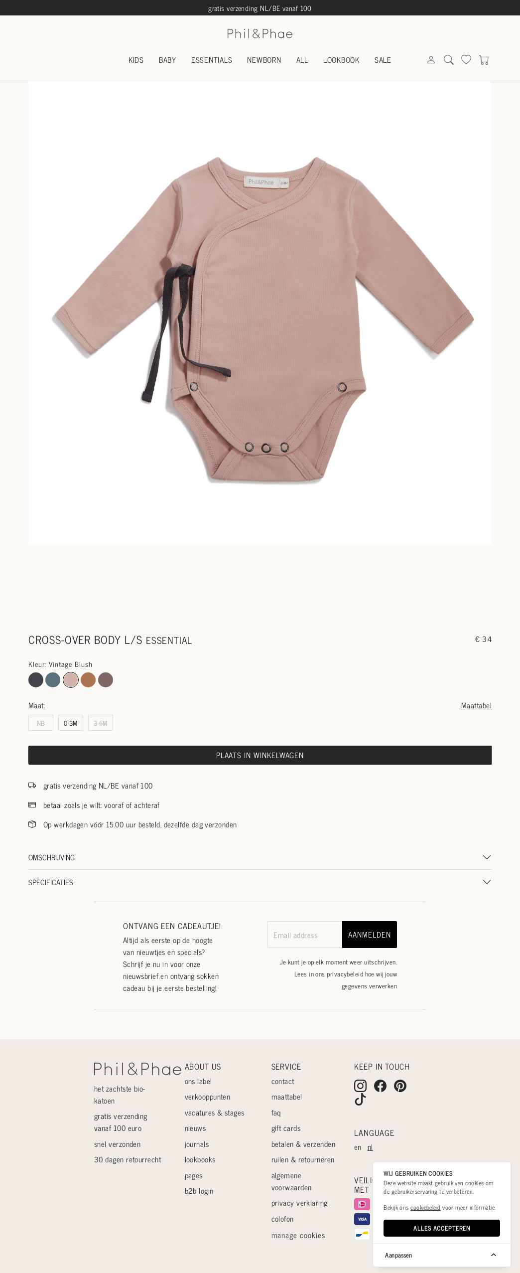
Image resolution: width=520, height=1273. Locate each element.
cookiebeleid (425, 1207)
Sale (383, 59)
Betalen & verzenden (303, 1143)
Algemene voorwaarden (291, 1181)
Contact (282, 1081)
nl (370, 1146)
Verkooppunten (208, 1096)
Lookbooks (200, 1159)
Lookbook (341, 59)
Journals (197, 1143)
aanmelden (369, 934)
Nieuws (195, 1127)
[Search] (431, 60)
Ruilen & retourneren (303, 1159)
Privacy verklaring (299, 1202)
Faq (276, 1112)
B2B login (199, 1190)
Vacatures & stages (215, 1112)
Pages (194, 1175)
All (302, 59)
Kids (136, 59)
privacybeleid (345, 973)
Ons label (198, 1081)
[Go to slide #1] (235, 582)
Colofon (282, 1218)
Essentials (212, 59)
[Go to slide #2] (284, 582)
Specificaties (50, 882)
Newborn (264, 59)
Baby (167, 59)
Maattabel (476, 705)
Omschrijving (51, 857)
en (358, 1146)
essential (169, 640)
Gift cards (286, 1127)
